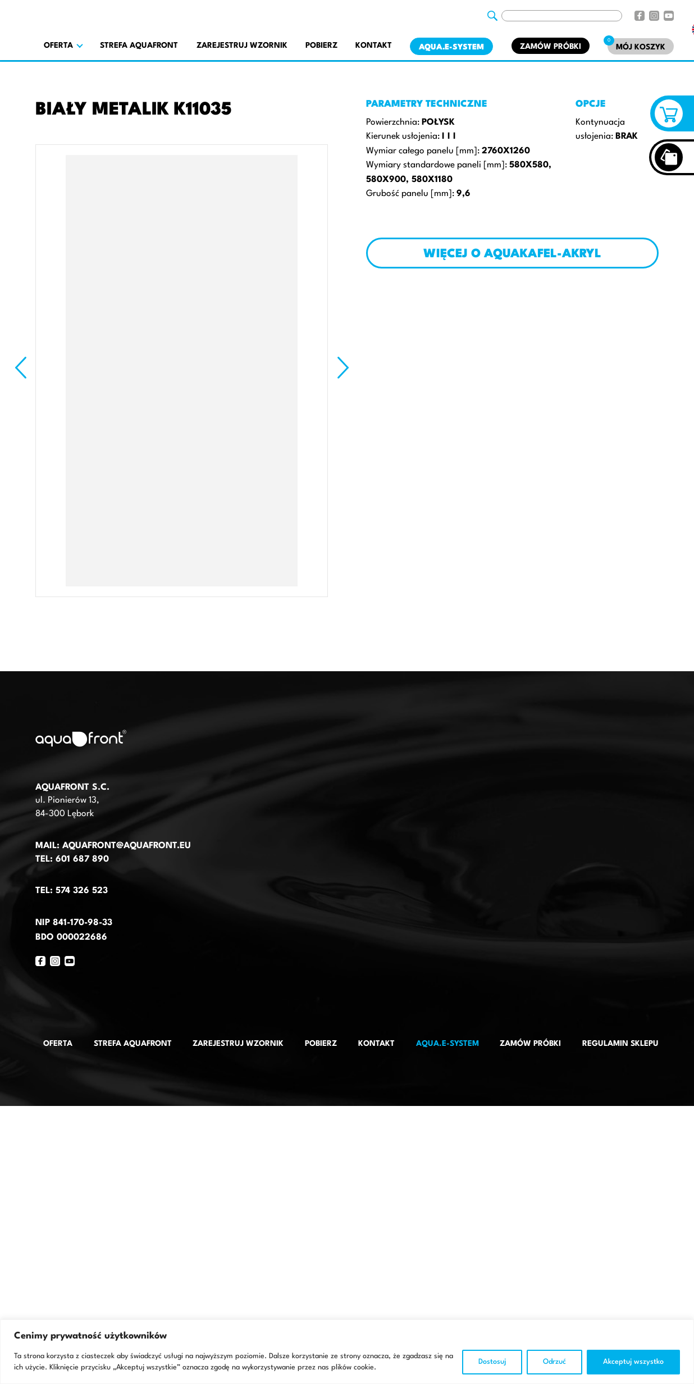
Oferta (57, 1044)
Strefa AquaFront (139, 45)
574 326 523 (82, 890)
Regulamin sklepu (620, 1044)
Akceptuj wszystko (633, 1361)
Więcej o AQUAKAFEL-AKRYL (512, 254)
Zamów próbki (550, 47)
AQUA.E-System (451, 47)
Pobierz (321, 45)
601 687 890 (82, 859)
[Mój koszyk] (641, 46)
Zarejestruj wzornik (242, 45)
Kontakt (373, 45)
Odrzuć (554, 1361)
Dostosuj (492, 1361)
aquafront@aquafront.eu (125, 845)
